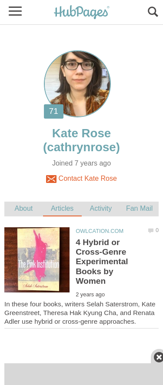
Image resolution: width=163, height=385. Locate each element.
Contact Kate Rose (81, 179)
